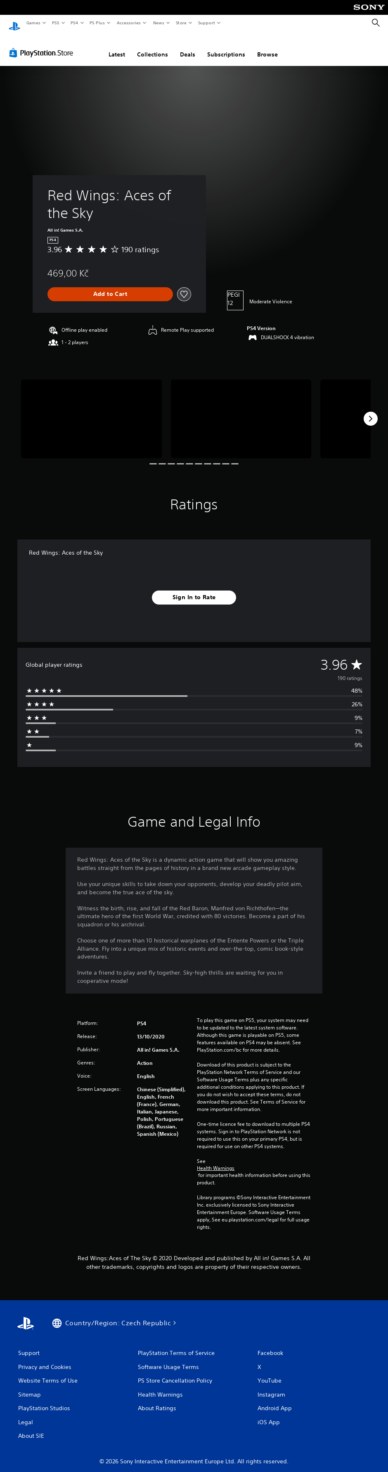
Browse (267, 46)
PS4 (74, 23)
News (158, 23)
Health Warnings (215, 1160)
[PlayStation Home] (14, 23)
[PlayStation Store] (43, 45)
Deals (187, 46)
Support (206, 23)
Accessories (128, 23)
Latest (117, 46)
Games (33, 23)
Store (181, 23)
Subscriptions (226, 46)
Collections (152, 46)
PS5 (55, 23)
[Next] (371, 411)
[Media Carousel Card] (91, 411)
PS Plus (97, 23)
